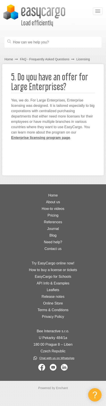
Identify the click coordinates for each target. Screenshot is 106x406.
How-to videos (53, 209)
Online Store (53, 303)
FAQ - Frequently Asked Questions (44, 59)
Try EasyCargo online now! (53, 263)
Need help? (53, 242)
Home (8, 59)
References (53, 222)
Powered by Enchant (53, 388)
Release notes (53, 296)
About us (53, 202)
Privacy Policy (53, 317)
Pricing (53, 215)
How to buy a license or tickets (53, 270)
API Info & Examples (53, 283)
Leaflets (53, 290)
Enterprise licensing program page (40, 138)
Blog (52, 235)
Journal (53, 229)
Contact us (52, 249)
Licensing (83, 59)
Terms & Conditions (53, 310)
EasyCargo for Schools (53, 276)
